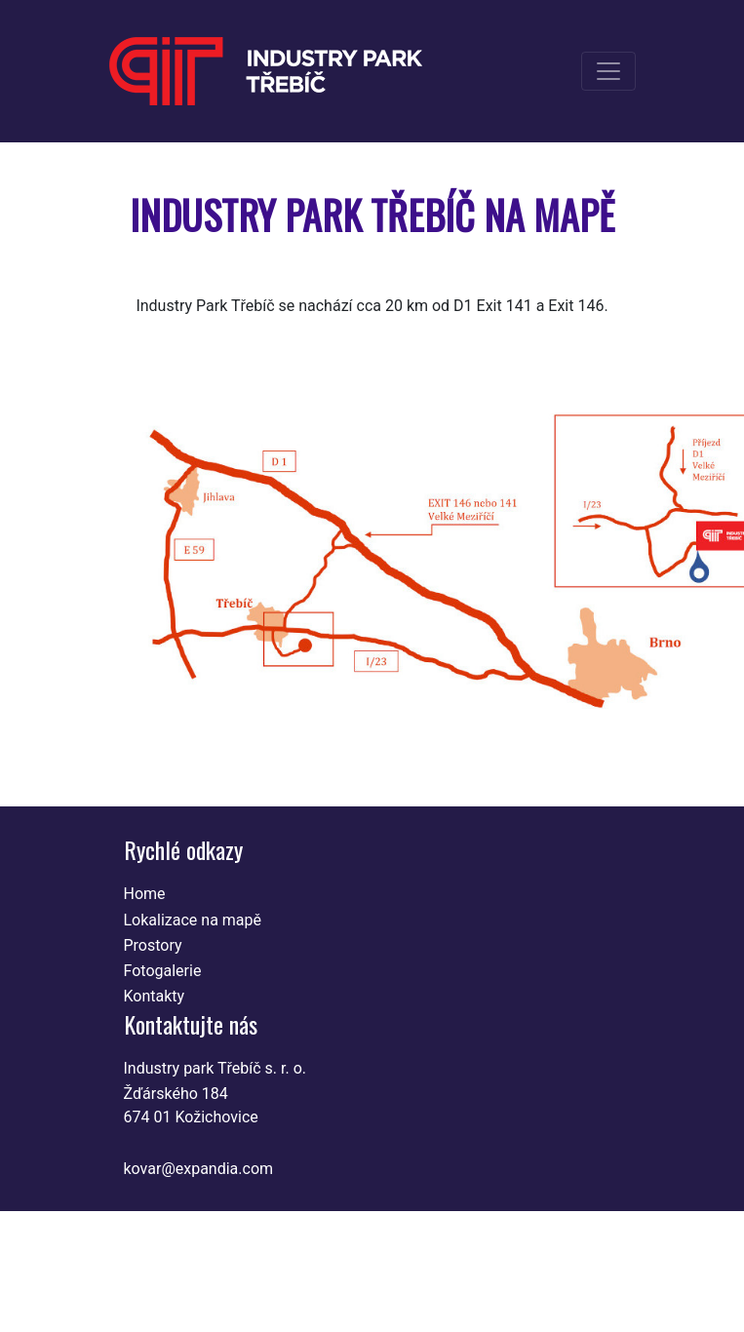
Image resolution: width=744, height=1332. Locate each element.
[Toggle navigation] (608, 71)
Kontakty (154, 996)
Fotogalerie (163, 970)
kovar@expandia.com (199, 1168)
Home (145, 893)
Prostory (153, 945)
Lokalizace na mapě (193, 920)
